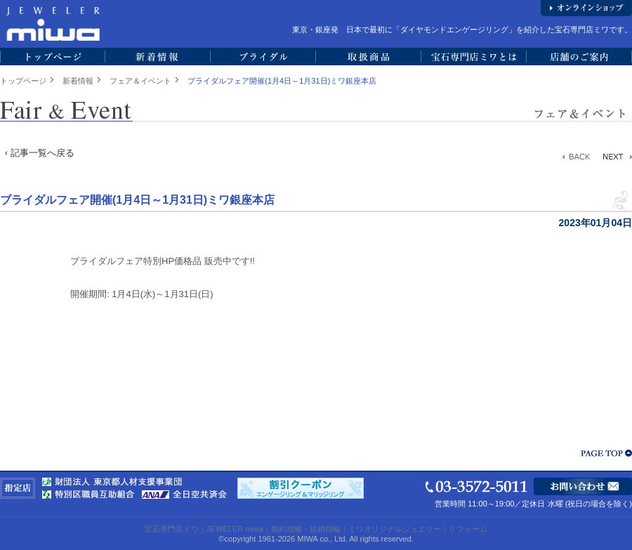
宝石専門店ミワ (172, 529)
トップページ (23, 81)
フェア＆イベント (140, 81)
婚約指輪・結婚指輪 (306, 529)
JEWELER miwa (234, 529)
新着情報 (77, 81)
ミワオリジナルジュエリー (394, 529)
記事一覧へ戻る (42, 153)
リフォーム (468, 529)
